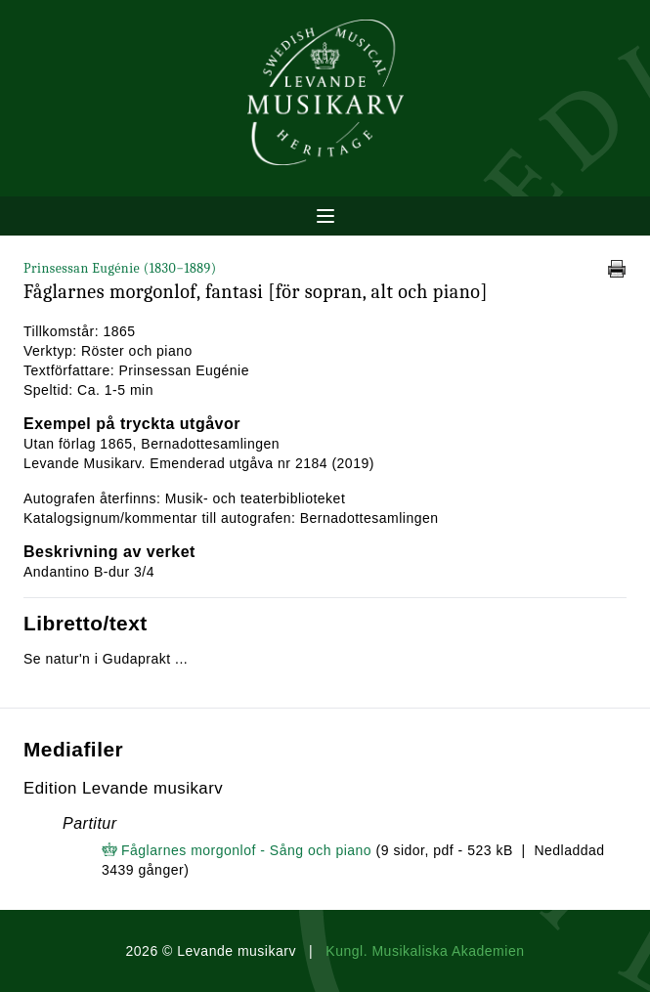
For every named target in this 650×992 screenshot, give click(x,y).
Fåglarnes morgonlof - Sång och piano (246, 850)
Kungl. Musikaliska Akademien (424, 951)
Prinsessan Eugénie (120, 268)
